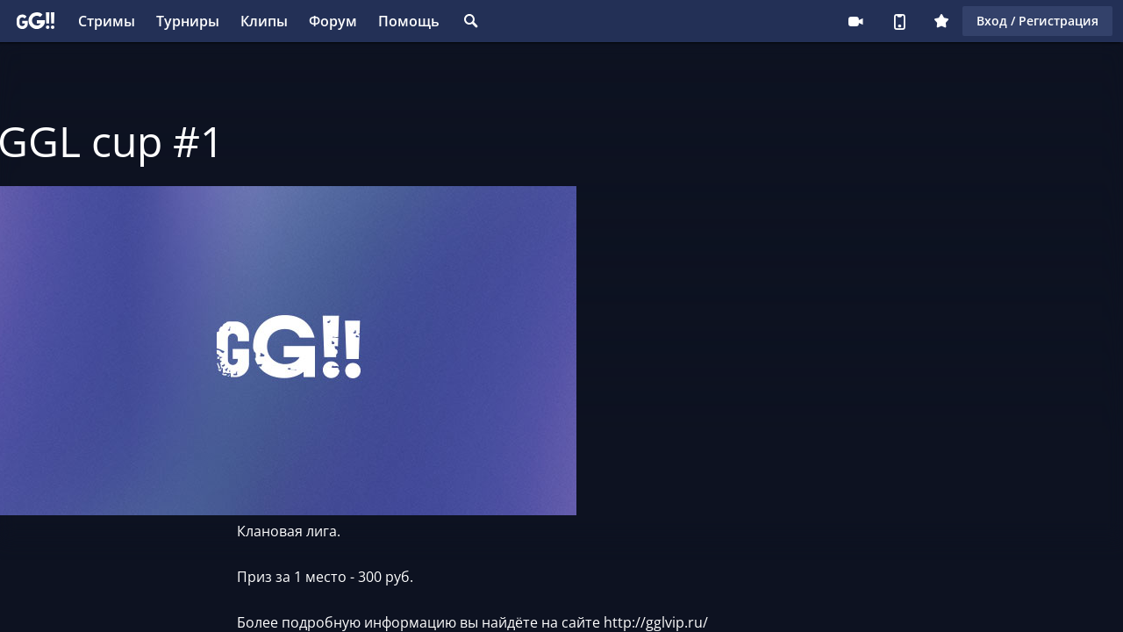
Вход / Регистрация (1037, 20)
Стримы (106, 21)
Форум (333, 21)
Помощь (409, 21)
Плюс (941, 21)
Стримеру (855, 21)
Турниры (187, 21)
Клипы (264, 21)
